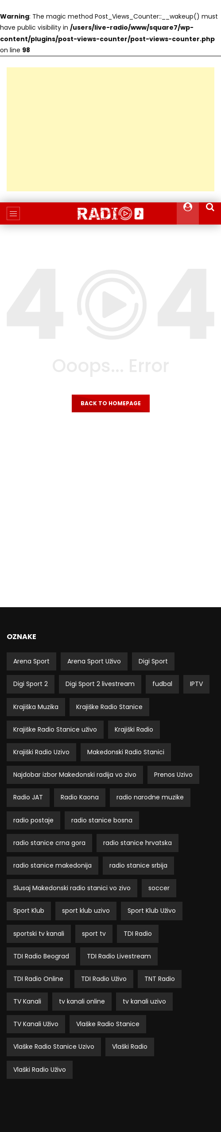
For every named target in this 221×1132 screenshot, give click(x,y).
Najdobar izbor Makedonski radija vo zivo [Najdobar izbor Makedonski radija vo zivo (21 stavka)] (74, 774)
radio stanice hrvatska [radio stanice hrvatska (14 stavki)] (137, 842)
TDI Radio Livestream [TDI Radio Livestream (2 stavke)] (119, 956)
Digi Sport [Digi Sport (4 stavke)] (153, 661)
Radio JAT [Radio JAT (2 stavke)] (28, 797)
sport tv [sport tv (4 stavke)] (94, 933)
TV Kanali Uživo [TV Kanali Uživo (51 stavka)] (35, 1024)
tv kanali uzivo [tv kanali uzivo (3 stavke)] (144, 1001)
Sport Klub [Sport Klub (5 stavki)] (28, 910)
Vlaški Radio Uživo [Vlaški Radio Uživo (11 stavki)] (39, 1069)
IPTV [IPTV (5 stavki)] (196, 683)
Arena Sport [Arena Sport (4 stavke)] (31, 661)
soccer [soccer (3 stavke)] (159, 888)
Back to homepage (111, 403)
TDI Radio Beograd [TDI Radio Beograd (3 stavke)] (41, 956)
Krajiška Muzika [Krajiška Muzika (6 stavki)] (35, 706)
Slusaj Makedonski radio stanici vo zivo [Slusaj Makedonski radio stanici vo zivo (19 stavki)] (72, 888)
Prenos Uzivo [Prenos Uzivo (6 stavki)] (173, 774)
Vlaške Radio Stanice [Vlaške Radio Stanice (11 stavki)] (108, 1024)
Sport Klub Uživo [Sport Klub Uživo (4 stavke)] (152, 910)
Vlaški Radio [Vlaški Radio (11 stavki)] (129, 1046)
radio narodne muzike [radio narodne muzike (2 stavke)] (150, 797)
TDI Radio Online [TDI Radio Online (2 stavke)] (38, 978)
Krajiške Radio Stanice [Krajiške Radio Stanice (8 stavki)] (109, 706)
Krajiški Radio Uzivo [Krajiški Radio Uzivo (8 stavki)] (41, 752)
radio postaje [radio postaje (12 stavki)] (33, 820)
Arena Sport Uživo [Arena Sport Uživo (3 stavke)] (94, 661)
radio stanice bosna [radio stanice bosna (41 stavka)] (101, 820)
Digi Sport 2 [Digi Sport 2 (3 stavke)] (30, 683)
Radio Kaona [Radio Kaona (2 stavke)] (80, 797)
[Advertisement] (110, 129)
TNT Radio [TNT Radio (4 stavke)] (159, 978)
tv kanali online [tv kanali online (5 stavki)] (82, 1001)
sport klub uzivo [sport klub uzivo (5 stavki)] (86, 910)
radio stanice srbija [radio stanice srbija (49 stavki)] (138, 865)
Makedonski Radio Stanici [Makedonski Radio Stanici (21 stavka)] (125, 752)
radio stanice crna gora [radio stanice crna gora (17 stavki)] (49, 842)
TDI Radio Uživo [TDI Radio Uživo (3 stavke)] (104, 978)
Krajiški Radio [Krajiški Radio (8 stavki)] (134, 729)
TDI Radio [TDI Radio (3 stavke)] (138, 933)
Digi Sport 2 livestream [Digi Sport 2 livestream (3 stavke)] (100, 683)
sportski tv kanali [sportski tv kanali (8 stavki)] (38, 933)
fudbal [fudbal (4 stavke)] (162, 683)
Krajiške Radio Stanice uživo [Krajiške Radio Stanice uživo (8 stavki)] (55, 729)
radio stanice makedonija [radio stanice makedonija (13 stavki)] (52, 865)
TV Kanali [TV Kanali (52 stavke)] (27, 1001)
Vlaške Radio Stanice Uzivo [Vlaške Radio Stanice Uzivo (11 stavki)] (53, 1046)
